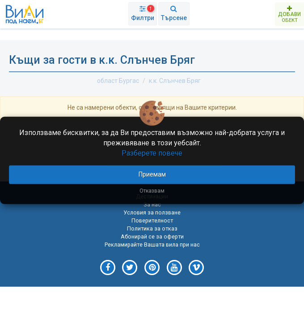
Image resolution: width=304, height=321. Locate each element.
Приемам (152, 173)
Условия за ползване (152, 212)
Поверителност (152, 220)
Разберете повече (152, 153)
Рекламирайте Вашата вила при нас (152, 244)
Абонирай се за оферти (152, 236)
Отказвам (152, 190)
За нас (152, 204)
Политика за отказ (152, 228)
